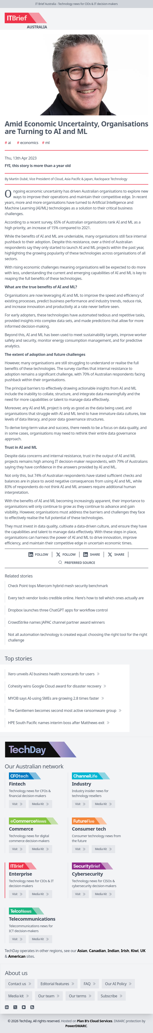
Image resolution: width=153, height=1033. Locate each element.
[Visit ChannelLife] (80, 804)
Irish (125, 950)
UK (142, 950)
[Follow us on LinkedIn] (38, 554)
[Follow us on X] (65, 554)
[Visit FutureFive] (80, 849)
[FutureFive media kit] (103, 849)
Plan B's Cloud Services (94, 1021)
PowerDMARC (76, 1026)
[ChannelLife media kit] (103, 804)
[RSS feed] (32, 1007)
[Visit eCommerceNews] (17, 849)
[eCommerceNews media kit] (40, 849)
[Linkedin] (7, 1007)
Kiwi (134, 950)
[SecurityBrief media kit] (103, 894)
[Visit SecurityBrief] (80, 894)
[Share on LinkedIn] (91, 554)
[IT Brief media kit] (40, 894)
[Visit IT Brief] (17, 894)
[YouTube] (24, 1007)
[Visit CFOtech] (17, 804)
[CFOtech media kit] (40, 804)
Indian (113, 950)
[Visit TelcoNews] (17, 939)
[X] (15, 1007)
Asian (82, 950)
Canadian (97, 950)
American (16, 956)
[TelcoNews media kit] (40, 939)
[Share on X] (116, 554)
